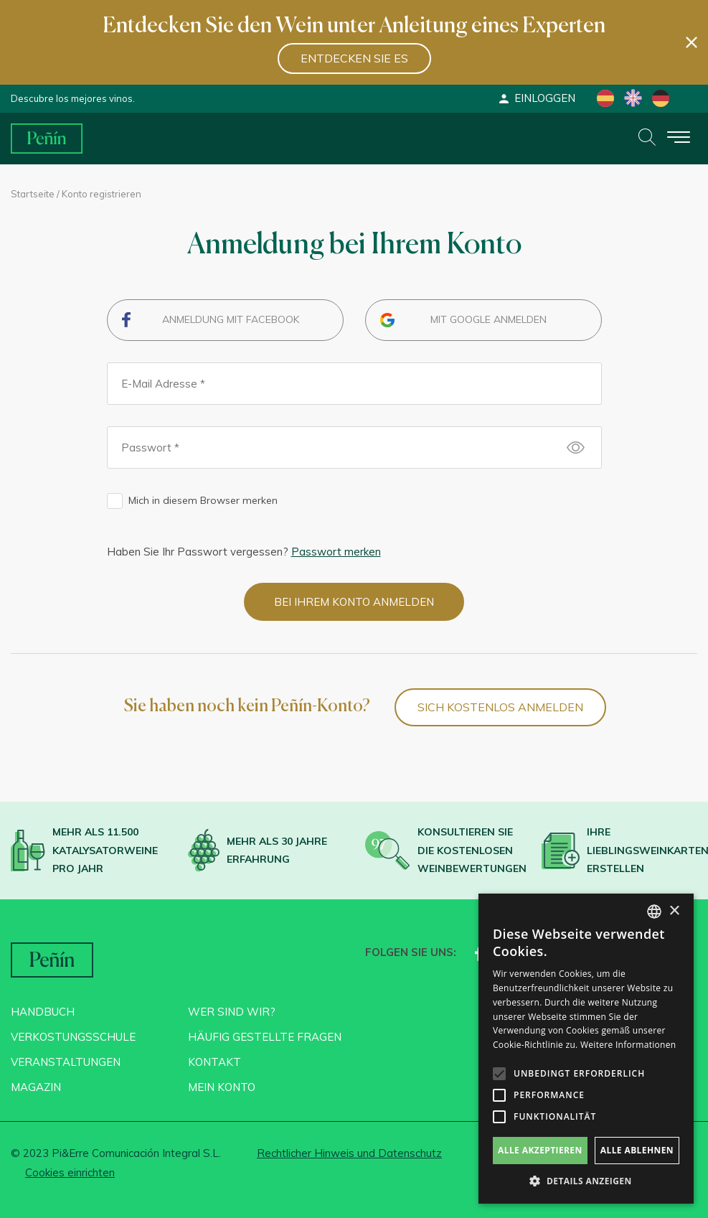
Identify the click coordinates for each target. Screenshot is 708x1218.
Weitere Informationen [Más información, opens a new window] (628, 1045)
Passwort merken (336, 551)
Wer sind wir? (231, 1011)
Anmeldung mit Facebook (230, 319)
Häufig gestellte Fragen (264, 1037)
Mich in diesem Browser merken (203, 500)
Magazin (36, 1087)
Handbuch (43, 1011)
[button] (586, 1181)
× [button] (674, 911)
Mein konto (221, 1087)
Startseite (33, 194)
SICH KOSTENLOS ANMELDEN (500, 707)
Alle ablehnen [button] (637, 1150)
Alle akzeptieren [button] (540, 1150)
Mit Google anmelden (488, 319)
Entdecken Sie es (354, 58)
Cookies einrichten (70, 1172)
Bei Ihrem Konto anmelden (354, 602)
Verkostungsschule (73, 1037)
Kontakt (214, 1062)
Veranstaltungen (66, 1062)
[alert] (586, 1049)
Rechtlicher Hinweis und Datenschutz (349, 1153)
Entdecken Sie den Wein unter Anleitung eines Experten (354, 26)
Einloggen (536, 98)
